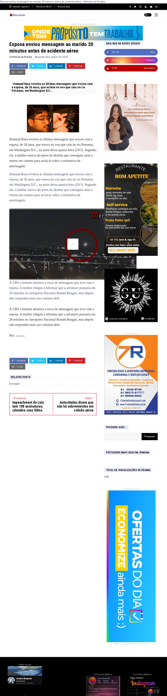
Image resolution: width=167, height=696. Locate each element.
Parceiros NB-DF (44, 6)
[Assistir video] (73, 244)
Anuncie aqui (63, 6)
